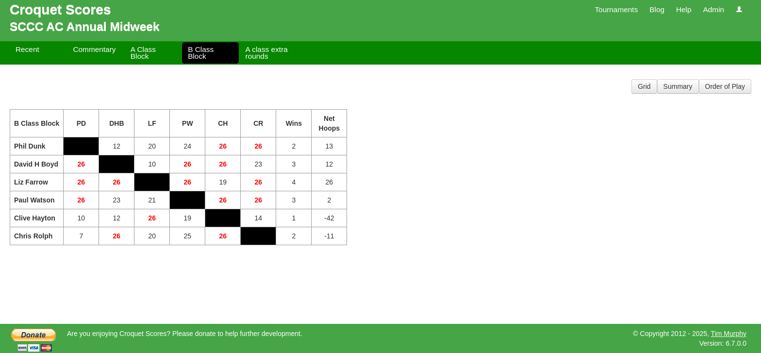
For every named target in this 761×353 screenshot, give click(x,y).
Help (684, 9)
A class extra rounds (267, 52)
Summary (678, 86)
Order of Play (725, 86)
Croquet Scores (60, 9)
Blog (656, 9)
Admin (713, 9)
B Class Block (201, 52)
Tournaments (616, 9)
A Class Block (143, 52)
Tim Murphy (728, 333)
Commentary (94, 49)
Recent (27, 49)
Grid (644, 86)
